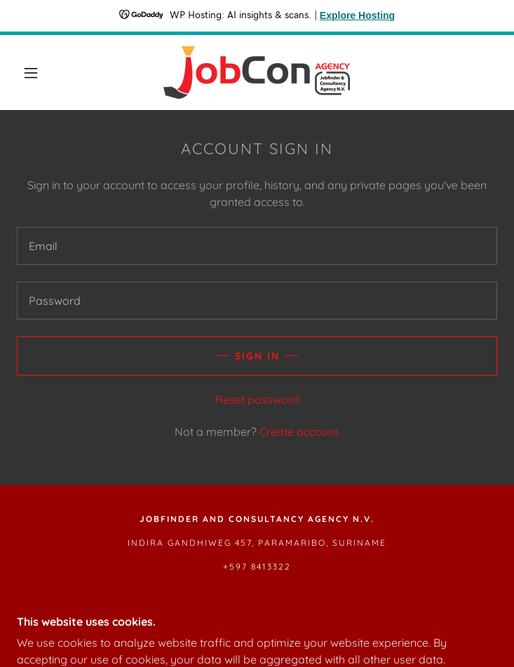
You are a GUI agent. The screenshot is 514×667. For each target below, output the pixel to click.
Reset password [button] (257, 399)
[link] (256, 72)
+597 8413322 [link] (256, 566)
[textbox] (257, 246)
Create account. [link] (299, 432)
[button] (41, 73)
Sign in (257, 356)
